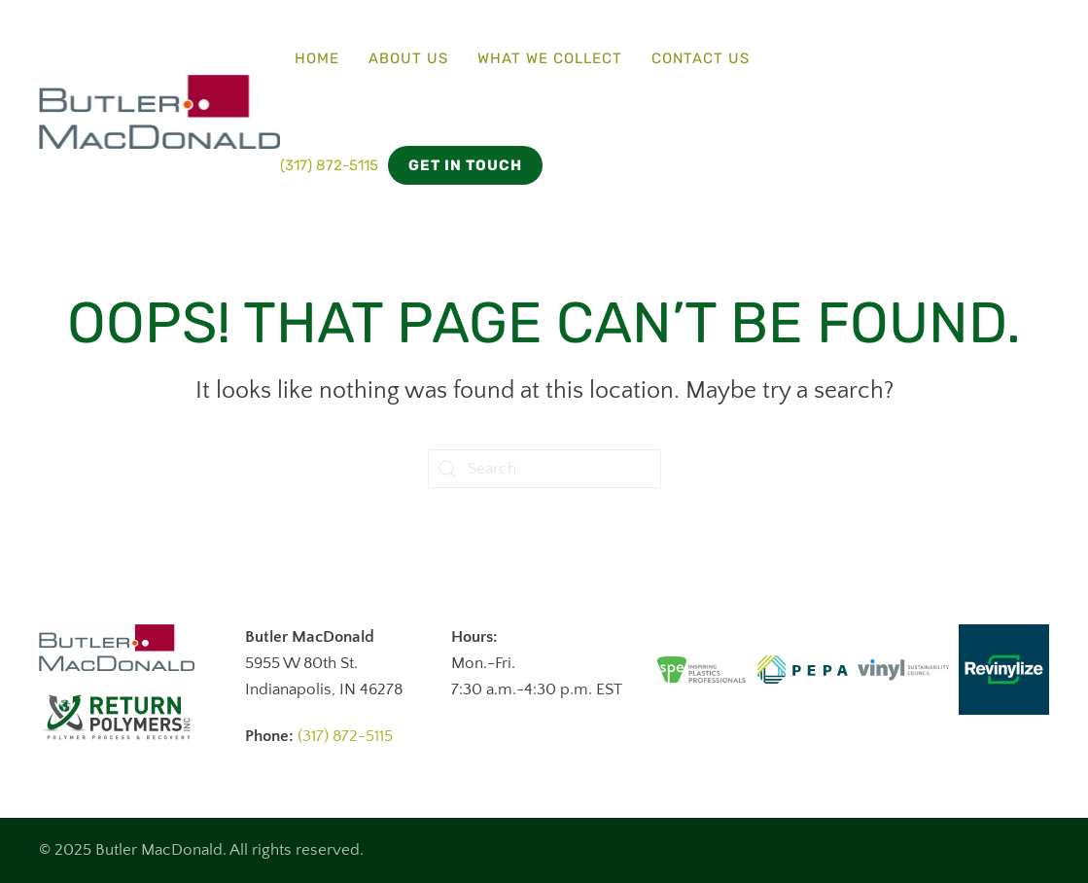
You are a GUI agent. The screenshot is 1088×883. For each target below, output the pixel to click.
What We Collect (549, 58)
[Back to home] (159, 112)
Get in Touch (465, 165)
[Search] (544, 468)
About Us (408, 58)
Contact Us (700, 58)
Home (317, 58)
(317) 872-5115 (329, 165)
